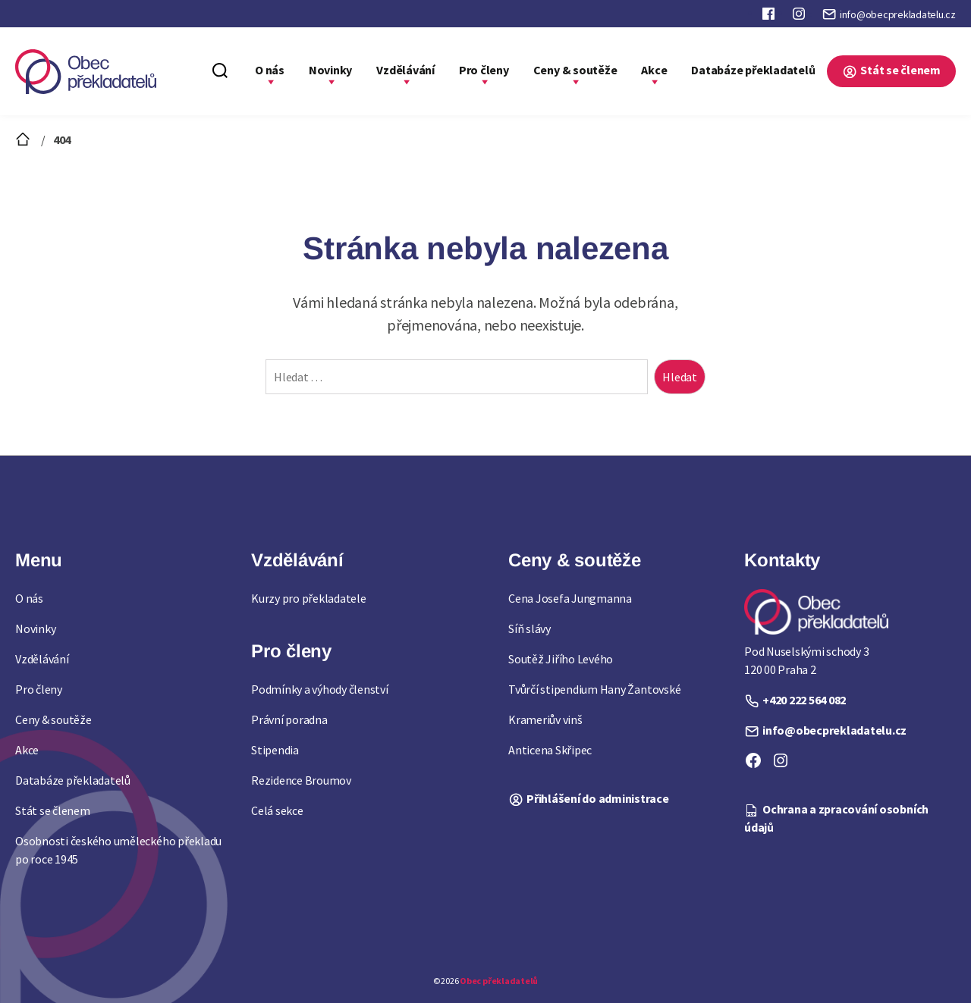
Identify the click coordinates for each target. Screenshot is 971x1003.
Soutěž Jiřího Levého (560, 658)
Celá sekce (277, 810)
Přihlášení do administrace (597, 798)
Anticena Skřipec (550, 749)
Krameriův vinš (545, 719)
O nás (269, 69)
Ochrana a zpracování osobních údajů (836, 818)
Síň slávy (529, 628)
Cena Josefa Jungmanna (570, 598)
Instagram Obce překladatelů (800, 16)
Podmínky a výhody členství (319, 689)
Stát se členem (900, 69)
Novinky (330, 69)
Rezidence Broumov (301, 780)
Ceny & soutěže (575, 69)
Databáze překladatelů (753, 69)
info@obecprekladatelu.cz (898, 14)
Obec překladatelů (499, 980)
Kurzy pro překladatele (308, 598)
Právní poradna (289, 719)
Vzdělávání (405, 69)
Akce (654, 69)
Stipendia (275, 749)
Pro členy (484, 69)
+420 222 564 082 (804, 699)
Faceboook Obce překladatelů (770, 16)
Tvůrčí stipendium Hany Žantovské (594, 689)
